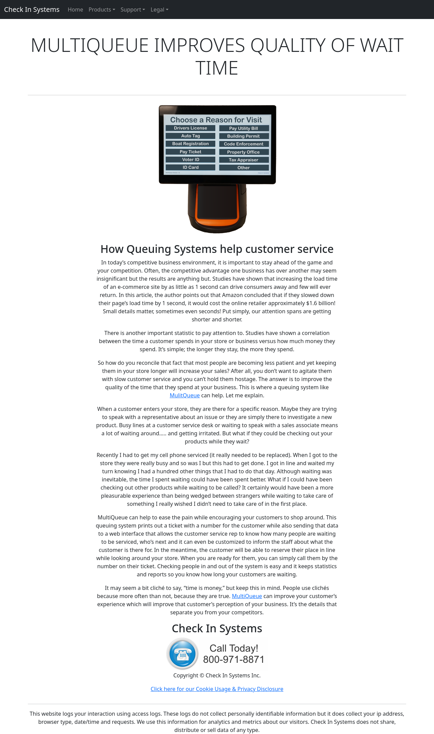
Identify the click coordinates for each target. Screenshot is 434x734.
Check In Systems (32, 9)
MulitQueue (185, 395)
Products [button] (99, 9)
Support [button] (131, 9)
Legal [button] (157, 9)
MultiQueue (247, 596)
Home (75, 9)
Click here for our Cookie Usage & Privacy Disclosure (217, 689)
